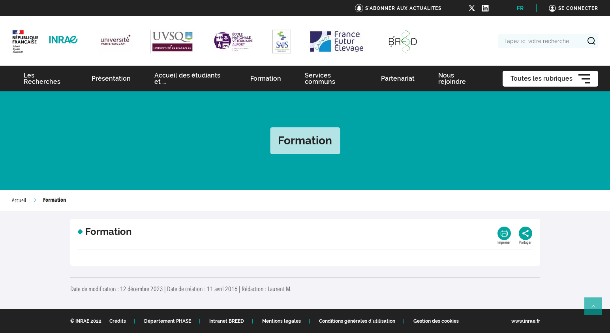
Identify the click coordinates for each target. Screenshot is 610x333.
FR (520, 8)
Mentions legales (281, 321)
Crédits (117, 321)
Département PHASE (167, 321)
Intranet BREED (226, 321)
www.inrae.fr (525, 321)
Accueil (19, 200)
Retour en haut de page (596, 309)
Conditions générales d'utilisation (357, 321)
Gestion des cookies (436, 321)
